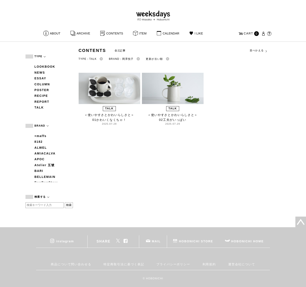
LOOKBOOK (44, 66)
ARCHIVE (83, 33)
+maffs (40, 136)
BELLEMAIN (44, 176)
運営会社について (241, 264)
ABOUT (55, 33)
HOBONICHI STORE (196, 241)
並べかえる (259, 50)
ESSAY (40, 78)
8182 (38, 141)
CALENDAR (171, 33)
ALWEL (40, 147)
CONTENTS (114, 33)
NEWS (39, 72)
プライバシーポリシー (173, 264)
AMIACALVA (44, 153)
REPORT (41, 101)
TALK (39, 107)
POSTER (41, 90)
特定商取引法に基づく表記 (123, 264)
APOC (39, 159)
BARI (38, 171)
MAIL (156, 241)
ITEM (143, 33)
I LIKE (199, 33)
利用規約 (209, 264)
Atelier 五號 (44, 165)
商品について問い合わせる (71, 264)
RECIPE (41, 95)
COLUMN (42, 84)
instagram (65, 241)
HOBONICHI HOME (247, 241)
